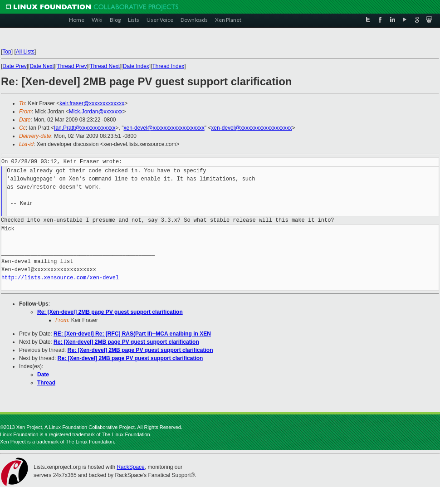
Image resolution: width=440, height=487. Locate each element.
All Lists (25, 52)
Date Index (136, 66)
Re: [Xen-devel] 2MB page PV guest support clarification (110, 312)
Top (6, 52)
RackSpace (130, 467)
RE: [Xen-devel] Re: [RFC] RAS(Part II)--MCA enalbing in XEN (132, 334)
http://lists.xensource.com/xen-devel (60, 278)
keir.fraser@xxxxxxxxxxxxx (91, 103)
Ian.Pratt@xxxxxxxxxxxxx (85, 128)
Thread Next (105, 66)
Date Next (41, 66)
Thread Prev (72, 66)
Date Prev (14, 66)
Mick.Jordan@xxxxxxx (96, 111)
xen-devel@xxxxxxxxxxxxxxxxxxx (164, 128)
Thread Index (168, 66)
